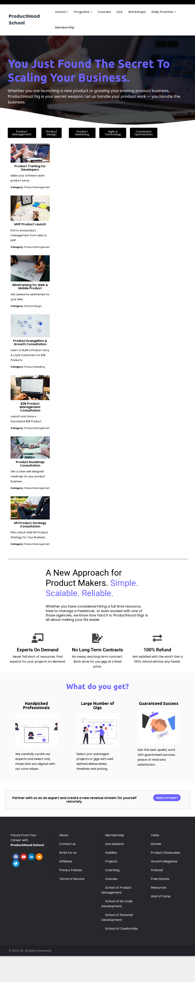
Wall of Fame (160, 896)
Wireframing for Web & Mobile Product (30, 287)
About (63, 835)
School (61, 12)
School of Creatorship (121, 928)
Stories (156, 844)
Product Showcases (165, 852)
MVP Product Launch (30, 224)
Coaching (112, 870)
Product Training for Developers (30, 168)
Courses (104, 12)
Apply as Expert (167, 798)
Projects (111, 861)
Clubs (155, 835)
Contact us (67, 844)
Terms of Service (71, 879)
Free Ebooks (160, 879)
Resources (158, 887)
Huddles (111, 852)
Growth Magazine (164, 861)
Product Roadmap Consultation (30, 464)
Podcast (157, 870)
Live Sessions (114, 844)
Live (120, 12)
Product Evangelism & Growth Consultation (30, 342)
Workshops (137, 12)
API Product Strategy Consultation (30, 525)
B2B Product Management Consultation (30, 406)
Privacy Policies (70, 870)
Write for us (67, 852)
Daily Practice (163, 12)
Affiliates (65, 861)
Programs (83, 12)
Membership (64, 27)
